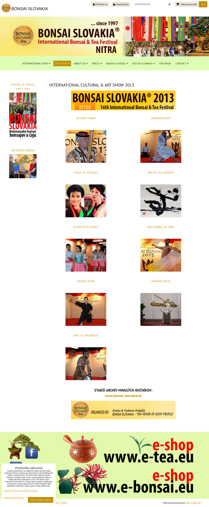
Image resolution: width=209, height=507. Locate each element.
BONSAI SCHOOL (117, 63)
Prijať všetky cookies (40, 499)
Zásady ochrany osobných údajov (21, 490)
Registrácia (121, 4)
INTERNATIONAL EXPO (36, 63)
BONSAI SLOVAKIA (29, 8)
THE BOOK (165, 63)
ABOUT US (81, 63)
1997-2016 (62, 63)
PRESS (97, 63)
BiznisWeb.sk (193, 502)
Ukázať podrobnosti (14, 498)
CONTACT (182, 63)
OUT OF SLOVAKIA (143, 63)
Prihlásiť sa (100, 4)
